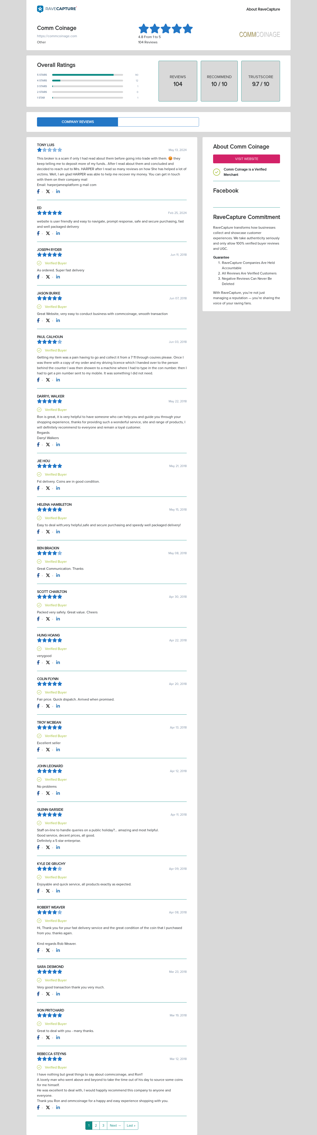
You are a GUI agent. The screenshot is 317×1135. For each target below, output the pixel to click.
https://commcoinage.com (57, 36)
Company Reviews (78, 122)
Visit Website (246, 159)
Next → (115, 1125)
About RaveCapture (263, 9)
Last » (131, 1125)
